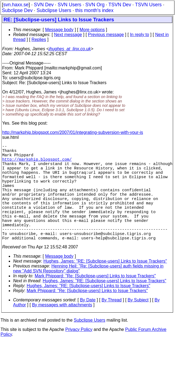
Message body (59, 29)
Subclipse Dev (17, 10)
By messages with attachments (62, 329)
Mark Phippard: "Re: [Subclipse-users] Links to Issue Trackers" (95, 300)
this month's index (94, 10)
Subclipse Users (54, 10)
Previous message (106, 34)
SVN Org (94, 4)
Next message (68, 34)
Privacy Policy (78, 353)
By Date (87, 324)
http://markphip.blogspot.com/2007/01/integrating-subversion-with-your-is (72, 132)
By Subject (138, 324)
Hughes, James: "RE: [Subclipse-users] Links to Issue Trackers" (105, 285)
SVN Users (69, 4)
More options (92, 29)
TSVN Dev (119, 4)
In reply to (139, 34)
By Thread (112, 324)
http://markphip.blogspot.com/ (37, 163)
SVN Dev (43, 4)
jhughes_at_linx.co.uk (70, 48)
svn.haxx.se (16, 4)
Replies (39, 39)
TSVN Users (148, 4)
